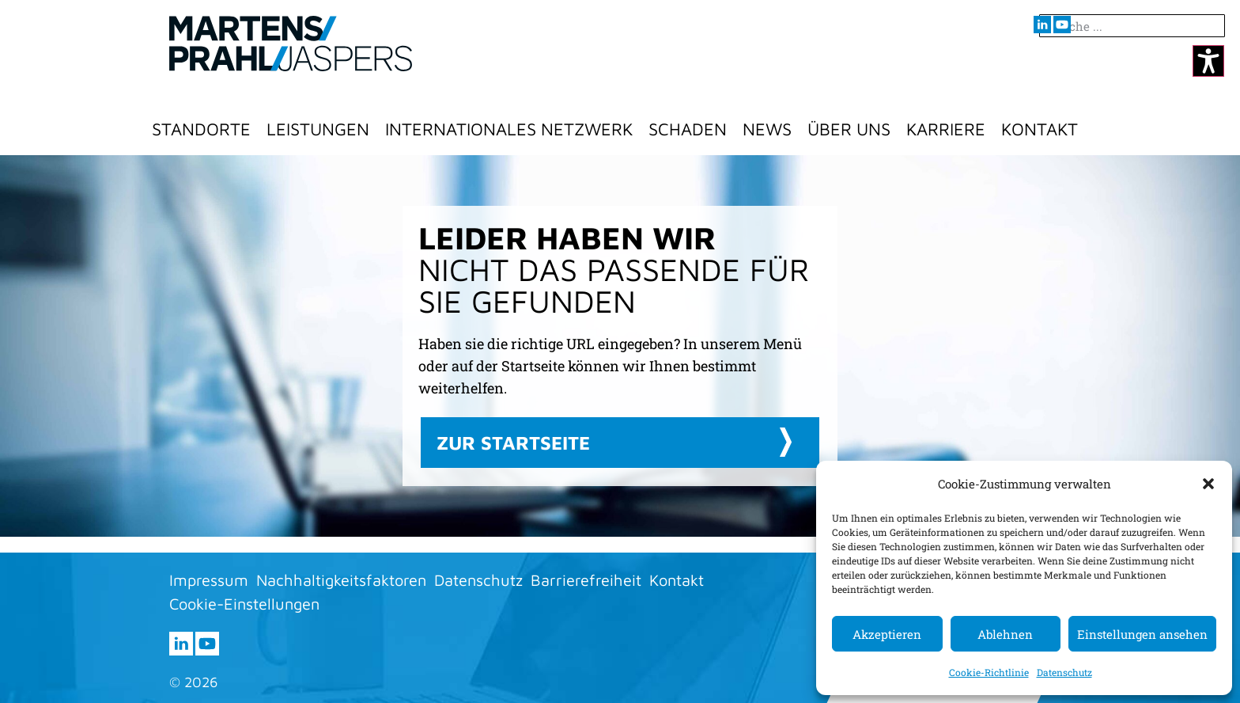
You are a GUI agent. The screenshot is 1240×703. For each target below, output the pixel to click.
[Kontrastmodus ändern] (1208, 61)
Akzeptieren (886, 634)
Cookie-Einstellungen (244, 604)
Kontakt (1039, 129)
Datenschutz (1064, 672)
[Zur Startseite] (290, 43)
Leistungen (318, 129)
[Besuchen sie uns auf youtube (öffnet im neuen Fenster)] (1062, 24)
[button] (1208, 484)
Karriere (945, 129)
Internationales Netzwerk (509, 129)
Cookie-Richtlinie (989, 672)
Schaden (687, 129)
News (767, 129)
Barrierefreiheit (586, 580)
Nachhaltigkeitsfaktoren (341, 580)
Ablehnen (1005, 634)
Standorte (201, 129)
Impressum (208, 580)
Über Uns (848, 129)
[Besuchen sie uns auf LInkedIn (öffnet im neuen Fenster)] (1042, 24)
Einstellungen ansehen (1142, 634)
